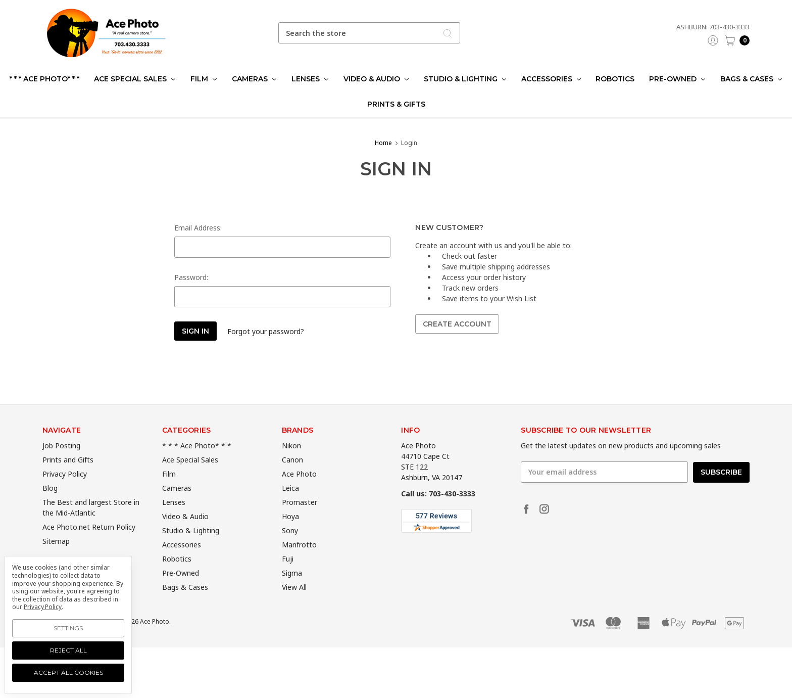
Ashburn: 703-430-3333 (713, 26)
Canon (292, 474)
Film (203, 78)
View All (294, 602)
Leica (290, 502)
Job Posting (61, 460)
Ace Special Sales (134, 78)
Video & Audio (376, 78)
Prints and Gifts (67, 474)
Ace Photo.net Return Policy (88, 541)
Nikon (291, 460)
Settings (68, 628)
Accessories (551, 78)
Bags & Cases (751, 78)
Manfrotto (299, 559)
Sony (290, 545)
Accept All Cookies (68, 672)
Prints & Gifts (396, 104)
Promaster (299, 517)
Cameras (254, 78)
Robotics (615, 78)
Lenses (309, 78)
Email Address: (198, 227)
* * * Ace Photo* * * (44, 78)
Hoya (290, 531)
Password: (191, 277)
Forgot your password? (265, 331)
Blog (50, 502)
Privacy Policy (64, 488)
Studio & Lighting (465, 78)
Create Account (457, 324)
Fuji (287, 573)
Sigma (292, 587)
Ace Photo (299, 488)
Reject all (68, 650)
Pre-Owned (677, 78)
